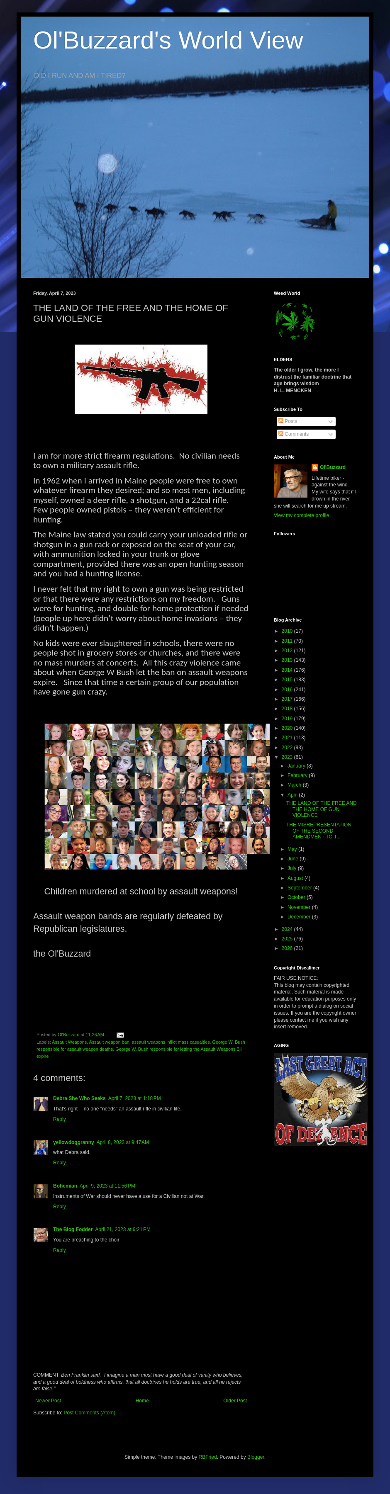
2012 (288, 650)
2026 (288, 948)
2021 (288, 738)
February (298, 775)
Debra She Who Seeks (79, 1098)
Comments (293, 434)
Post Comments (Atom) (89, 1413)
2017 (288, 699)
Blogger (255, 1457)
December (300, 917)
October (297, 897)
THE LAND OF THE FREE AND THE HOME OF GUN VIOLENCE (321, 809)
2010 (288, 631)
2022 (288, 748)
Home (142, 1401)
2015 (288, 680)
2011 (288, 641)
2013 (288, 660)
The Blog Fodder (73, 1229)
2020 (288, 728)
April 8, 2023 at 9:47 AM (123, 1142)
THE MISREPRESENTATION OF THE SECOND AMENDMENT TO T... (318, 831)
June (294, 859)
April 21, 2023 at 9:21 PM (123, 1229)
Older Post (235, 1401)
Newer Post (48, 1401)
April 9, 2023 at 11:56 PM (107, 1186)
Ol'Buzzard (333, 467)
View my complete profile (301, 515)
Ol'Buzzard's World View (168, 40)
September (300, 888)
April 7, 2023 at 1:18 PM (134, 1098)
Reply (59, 1119)
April (293, 795)
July (293, 868)
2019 (288, 718)
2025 (288, 939)
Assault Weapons (69, 1042)
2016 (288, 689)
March (295, 785)
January (297, 766)
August (296, 878)
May (293, 849)
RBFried (208, 1457)
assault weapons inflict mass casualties (171, 1042)
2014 (288, 670)
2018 (288, 709)
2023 (288, 757)
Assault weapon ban (109, 1042)
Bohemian (65, 1186)
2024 (288, 929)
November (300, 907)
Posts (287, 421)
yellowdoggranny (73, 1142)
